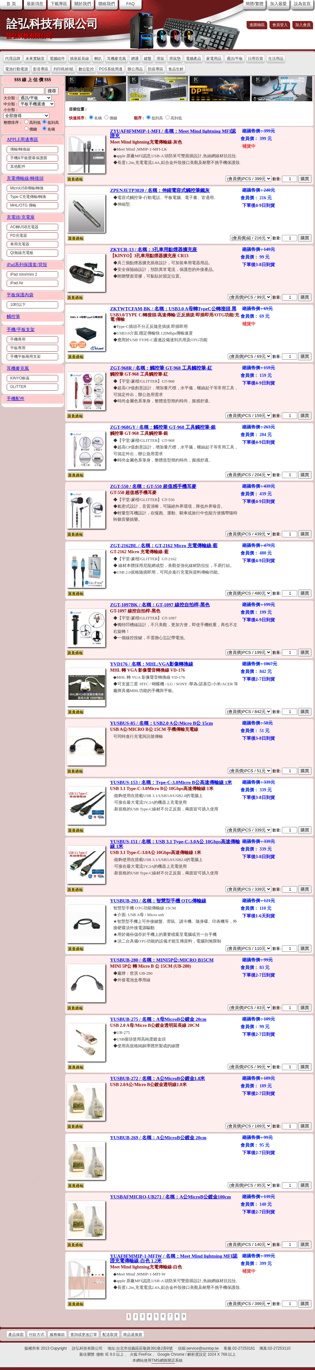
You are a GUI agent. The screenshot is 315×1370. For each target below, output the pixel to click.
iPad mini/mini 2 (23, 274)
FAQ (130, 3)
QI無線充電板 (21, 253)
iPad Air (16, 283)
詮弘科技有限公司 (52, 24)
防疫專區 (155, 69)
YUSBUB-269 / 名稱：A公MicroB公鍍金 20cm (158, 1137)
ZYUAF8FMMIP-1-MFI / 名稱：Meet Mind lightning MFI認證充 (173, 133)
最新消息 (35, 3)
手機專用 (17, 339)
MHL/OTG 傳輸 (23, 205)
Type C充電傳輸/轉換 (28, 196)
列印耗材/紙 (63, 69)
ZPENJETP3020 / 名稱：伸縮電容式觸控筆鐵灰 (160, 190)
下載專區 (59, 3)
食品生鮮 (176, 69)
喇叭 (98, 58)
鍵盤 (147, 58)
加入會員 (303, 25)
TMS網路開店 (163, 1360)
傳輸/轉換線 (20, 149)
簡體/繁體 (254, 3)
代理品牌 (12, 58)
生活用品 (276, 58)
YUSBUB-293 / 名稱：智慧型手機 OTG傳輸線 (158, 900)
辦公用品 (135, 69)
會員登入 (280, 25)
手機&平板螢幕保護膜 (28, 158)
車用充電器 (19, 244)
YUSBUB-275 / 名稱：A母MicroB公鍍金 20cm (158, 1019)
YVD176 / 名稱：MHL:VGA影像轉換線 (151, 664)
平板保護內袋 (20, 295)
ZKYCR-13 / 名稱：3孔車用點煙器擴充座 (153, 249)
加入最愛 (278, 3)
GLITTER (18, 387)
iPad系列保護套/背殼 (27, 264)
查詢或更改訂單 (83, 1334)
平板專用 (17, 348)
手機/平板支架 (21, 329)
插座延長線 (79, 58)
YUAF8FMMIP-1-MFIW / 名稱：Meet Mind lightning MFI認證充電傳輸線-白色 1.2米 (173, 1258)
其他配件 (17, 166)
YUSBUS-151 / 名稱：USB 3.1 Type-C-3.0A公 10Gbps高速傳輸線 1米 (175, 844)
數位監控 (86, 69)
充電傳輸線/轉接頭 (25, 178)
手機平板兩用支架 (25, 356)
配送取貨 (110, 1334)
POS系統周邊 (110, 69)
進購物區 (257, 25)
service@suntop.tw (202, 1348)
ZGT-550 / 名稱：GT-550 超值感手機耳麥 (153, 486)
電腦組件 (57, 58)
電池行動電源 (16, 69)
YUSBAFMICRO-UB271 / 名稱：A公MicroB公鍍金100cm (170, 1196)
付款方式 (36, 1334)
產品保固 (16, 1334)
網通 (135, 58)
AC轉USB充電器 (24, 227)
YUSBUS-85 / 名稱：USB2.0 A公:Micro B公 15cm (161, 723)
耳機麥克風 (116, 58)
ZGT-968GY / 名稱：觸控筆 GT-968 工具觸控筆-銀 (163, 427)
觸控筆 (13, 316)
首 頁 (11, 3)
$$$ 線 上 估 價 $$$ (32, 79)
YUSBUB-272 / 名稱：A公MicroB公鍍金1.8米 (157, 1078)
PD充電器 (18, 235)
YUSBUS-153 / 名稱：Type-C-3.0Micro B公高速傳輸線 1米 (171, 782)
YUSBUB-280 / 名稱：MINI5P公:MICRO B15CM (162, 960)
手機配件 (15, 398)
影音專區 (40, 69)
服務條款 (57, 1334)
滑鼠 (160, 58)
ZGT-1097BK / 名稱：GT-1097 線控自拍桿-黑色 (160, 604)
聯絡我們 (106, 3)
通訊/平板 (235, 58)
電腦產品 (193, 58)
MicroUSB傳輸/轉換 (27, 188)
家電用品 (213, 58)
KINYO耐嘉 (20, 378)
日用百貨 (255, 58)
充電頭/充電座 (21, 217)
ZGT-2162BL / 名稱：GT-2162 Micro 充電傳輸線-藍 (164, 545)
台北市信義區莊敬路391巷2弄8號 (144, 1348)
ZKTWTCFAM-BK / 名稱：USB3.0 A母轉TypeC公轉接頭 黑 (173, 308)
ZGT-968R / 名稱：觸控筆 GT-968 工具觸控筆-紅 (161, 368)
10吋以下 (18, 304)
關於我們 (82, 3)
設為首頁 (302, 3)
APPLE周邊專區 (22, 139)
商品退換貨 (132, 1334)
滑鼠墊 (175, 58)
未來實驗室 (35, 58)
